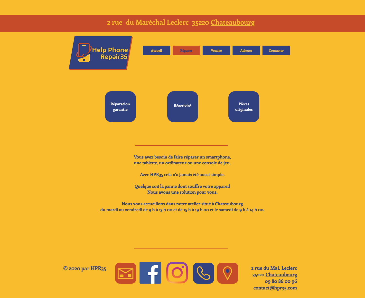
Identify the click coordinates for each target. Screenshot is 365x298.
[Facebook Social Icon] (150, 273)
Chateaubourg (232, 21)
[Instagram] (177, 273)
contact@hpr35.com (275, 287)
